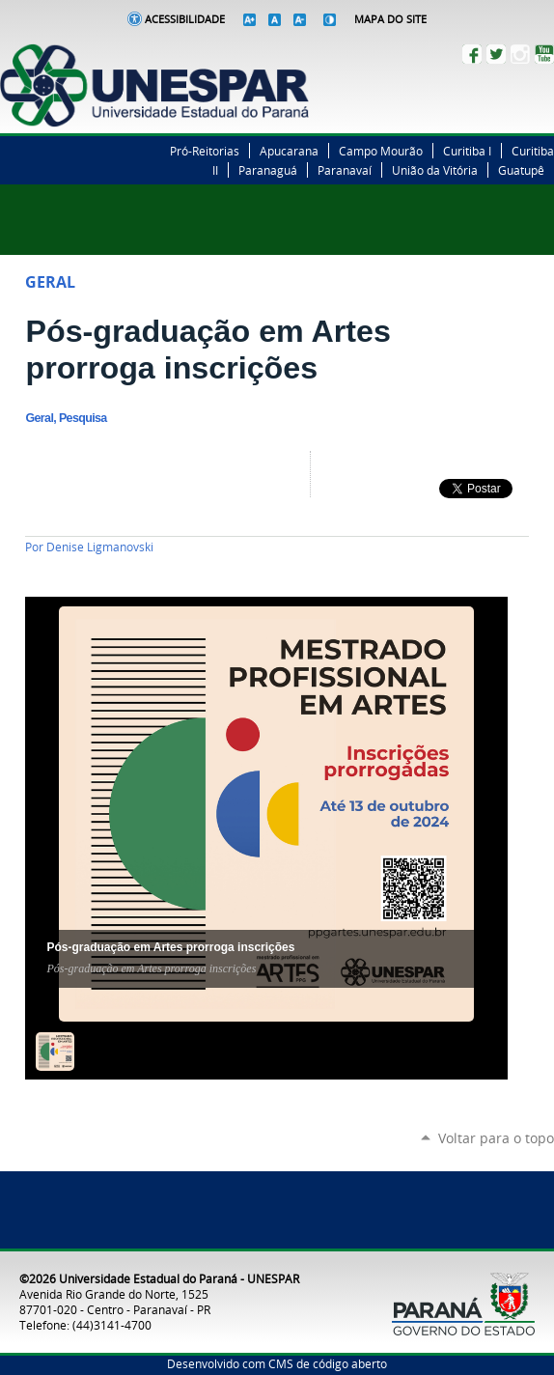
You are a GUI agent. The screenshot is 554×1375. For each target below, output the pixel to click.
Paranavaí (345, 170)
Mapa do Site (390, 19)
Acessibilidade (185, 19)
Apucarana (289, 150)
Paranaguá (267, 170)
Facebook (472, 54)
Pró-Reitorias (204, 150)
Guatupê (521, 170)
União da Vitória (435, 170)
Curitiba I (467, 150)
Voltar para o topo (496, 1138)
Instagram (520, 54)
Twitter (496, 54)
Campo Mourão (381, 150)
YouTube (544, 54)
